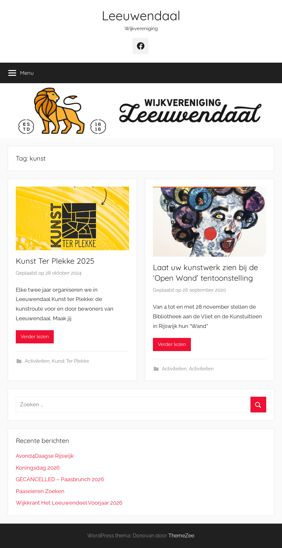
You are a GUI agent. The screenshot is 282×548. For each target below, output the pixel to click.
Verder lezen (35, 337)
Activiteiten (37, 361)
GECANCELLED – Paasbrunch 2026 (60, 479)
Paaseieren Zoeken (40, 491)
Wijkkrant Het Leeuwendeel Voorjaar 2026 (69, 502)
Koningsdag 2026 (38, 467)
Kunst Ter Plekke (70, 361)
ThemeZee (181, 536)
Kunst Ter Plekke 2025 (55, 261)
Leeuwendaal (141, 15)
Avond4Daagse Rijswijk (45, 456)
